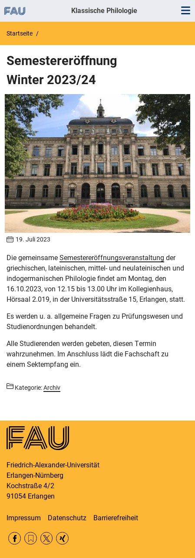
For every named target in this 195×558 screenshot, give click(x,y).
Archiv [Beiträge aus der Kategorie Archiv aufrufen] (51, 387)
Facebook (14, 538)
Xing (62, 538)
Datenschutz (67, 518)
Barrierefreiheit (115, 518)
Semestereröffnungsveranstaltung (111, 258)
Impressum (24, 518)
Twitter (46, 538)
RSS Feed (30, 538)
